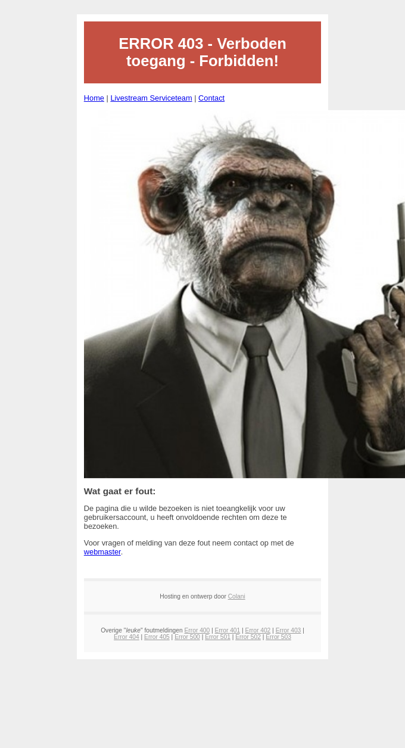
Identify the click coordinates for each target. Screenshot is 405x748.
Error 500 (187, 637)
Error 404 (126, 637)
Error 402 (258, 630)
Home (94, 98)
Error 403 (288, 630)
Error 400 (197, 630)
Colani (236, 596)
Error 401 (228, 630)
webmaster (102, 551)
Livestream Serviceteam (151, 98)
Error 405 (157, 637)
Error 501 (217, 637)
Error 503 (278, 637)
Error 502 (248, 637)
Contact (211, 98)
